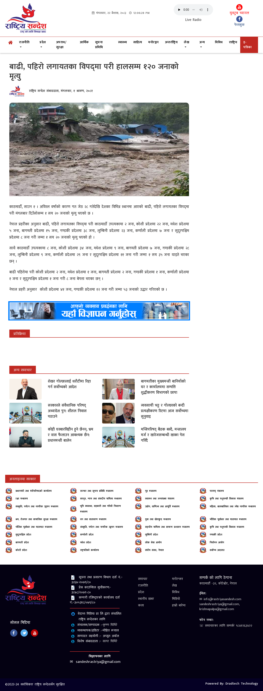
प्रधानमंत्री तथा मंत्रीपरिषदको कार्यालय (34, 491)
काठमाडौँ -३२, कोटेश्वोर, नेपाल (218, 583)
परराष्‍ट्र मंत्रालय (217, 491)
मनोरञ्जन (153, 42)
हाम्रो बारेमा (178, 605)
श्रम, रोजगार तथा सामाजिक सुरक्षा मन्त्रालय (36, 519)
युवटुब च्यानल (239, 10)
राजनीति (24, 42)
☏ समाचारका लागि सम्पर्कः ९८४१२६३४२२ (225, 626)
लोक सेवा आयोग (153, 542)
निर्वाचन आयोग (217, 542)
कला (141, 605)
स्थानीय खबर (146, 599)
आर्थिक (84, 42)
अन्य (202, 42)
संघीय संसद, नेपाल (154, 550)
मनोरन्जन (177, 579)
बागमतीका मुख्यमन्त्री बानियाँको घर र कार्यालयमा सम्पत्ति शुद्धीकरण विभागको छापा (163, 387)
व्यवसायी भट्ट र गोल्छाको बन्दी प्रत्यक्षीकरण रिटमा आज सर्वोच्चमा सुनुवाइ (164, 411)
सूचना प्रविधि (99, 45)
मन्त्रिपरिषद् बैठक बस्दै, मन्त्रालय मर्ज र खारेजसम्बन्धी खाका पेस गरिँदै (163, 435)
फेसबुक (239, 22)
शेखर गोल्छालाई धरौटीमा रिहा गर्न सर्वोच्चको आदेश (69, 384)
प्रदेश (43, 42)
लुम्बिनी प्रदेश (151, 535)
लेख (186, 42)
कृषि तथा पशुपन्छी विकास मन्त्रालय (227, 527)
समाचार (142, 579)
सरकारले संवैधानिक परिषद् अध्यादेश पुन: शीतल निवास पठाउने (67, 411)
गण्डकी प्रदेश (216, 535)
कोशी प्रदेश (21, 550)
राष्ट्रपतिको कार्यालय (89, 550)
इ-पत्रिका (247, 45)
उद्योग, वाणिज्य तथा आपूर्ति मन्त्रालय (162, 506)
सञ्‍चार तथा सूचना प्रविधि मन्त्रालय (96, 491)
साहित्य (137, 42)
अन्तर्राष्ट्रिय (171, 42)
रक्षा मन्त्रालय (22, 499)
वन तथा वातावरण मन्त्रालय (93, 519)
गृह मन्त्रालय (150, 491)
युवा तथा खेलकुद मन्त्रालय (158, 519)
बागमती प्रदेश (22, 542)
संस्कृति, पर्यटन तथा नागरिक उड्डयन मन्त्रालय (37, 506)
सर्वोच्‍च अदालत (217, 550)
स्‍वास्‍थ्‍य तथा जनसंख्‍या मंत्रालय (159, 499)
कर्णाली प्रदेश (86, 535)
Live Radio (193, 20)
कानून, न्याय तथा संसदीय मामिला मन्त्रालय (101, 499)
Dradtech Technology (241, 683)
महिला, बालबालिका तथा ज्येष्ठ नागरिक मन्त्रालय (233, 506)
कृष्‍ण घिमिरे (110, 625)
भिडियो (176, 599)
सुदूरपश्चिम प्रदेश (23, 535)
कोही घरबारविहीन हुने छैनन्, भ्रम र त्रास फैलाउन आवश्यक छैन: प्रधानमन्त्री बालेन (70, 435)
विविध (219, 42)
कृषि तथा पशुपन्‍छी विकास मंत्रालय (227, 499)
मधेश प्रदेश (85, 542)
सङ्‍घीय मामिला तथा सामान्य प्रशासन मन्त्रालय (167, 527)
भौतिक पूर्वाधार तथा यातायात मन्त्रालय (228, 519)
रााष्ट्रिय (233, 42)
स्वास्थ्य (122, 42)
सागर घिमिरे (110, 641)
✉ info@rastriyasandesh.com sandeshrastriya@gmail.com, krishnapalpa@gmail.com (220, 604)
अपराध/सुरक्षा (61, 45)
